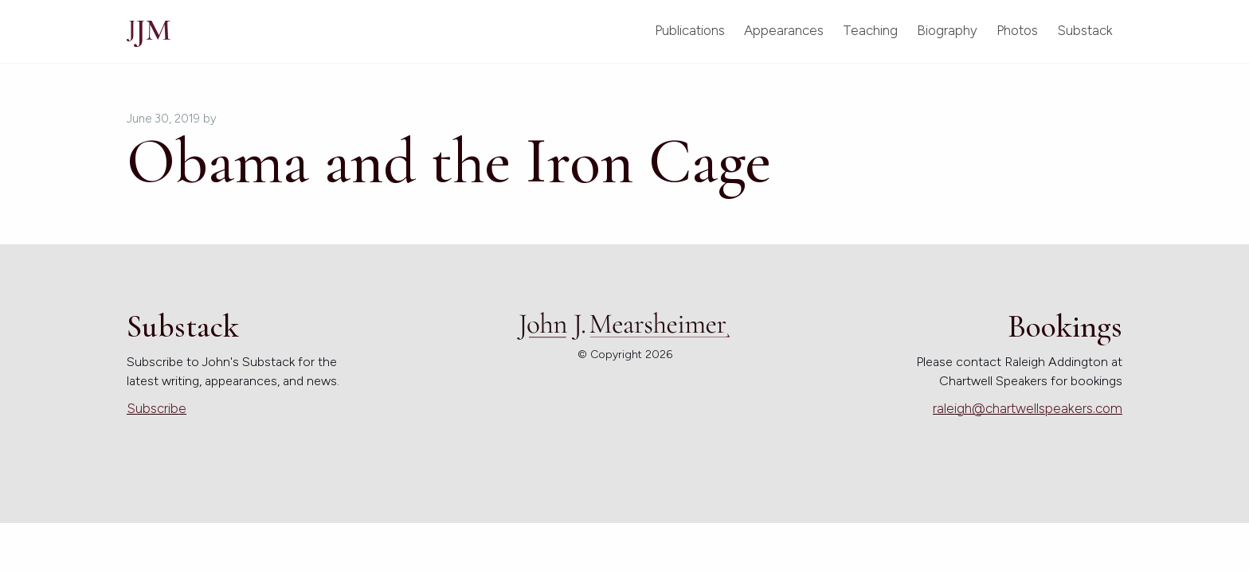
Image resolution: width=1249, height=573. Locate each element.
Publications (690, 30)
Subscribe (156, 408)
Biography (947, 30)
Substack (1085, 30)
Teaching (870, 30)
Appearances (784, 30)
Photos (1017, 30)
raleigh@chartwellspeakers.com (1027, 408)
